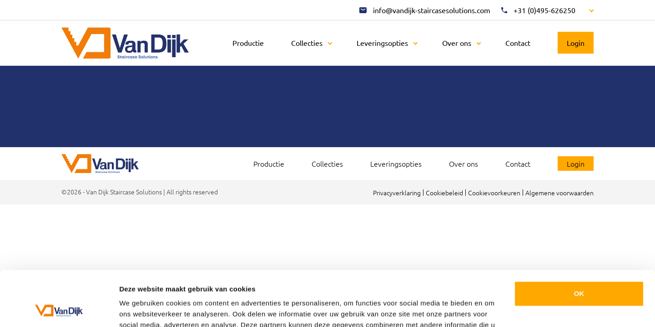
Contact (517, 42)
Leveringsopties (382, 42)
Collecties (306, 42)
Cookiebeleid (444, 192)
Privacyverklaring (397, 192)
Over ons (456, 42)
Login (575, 42)
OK (579, 242)
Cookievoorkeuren (494, 192)
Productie (248, 42)
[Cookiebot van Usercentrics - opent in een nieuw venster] (59, 309)
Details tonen (140, 309)
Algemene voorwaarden (559, 192)
